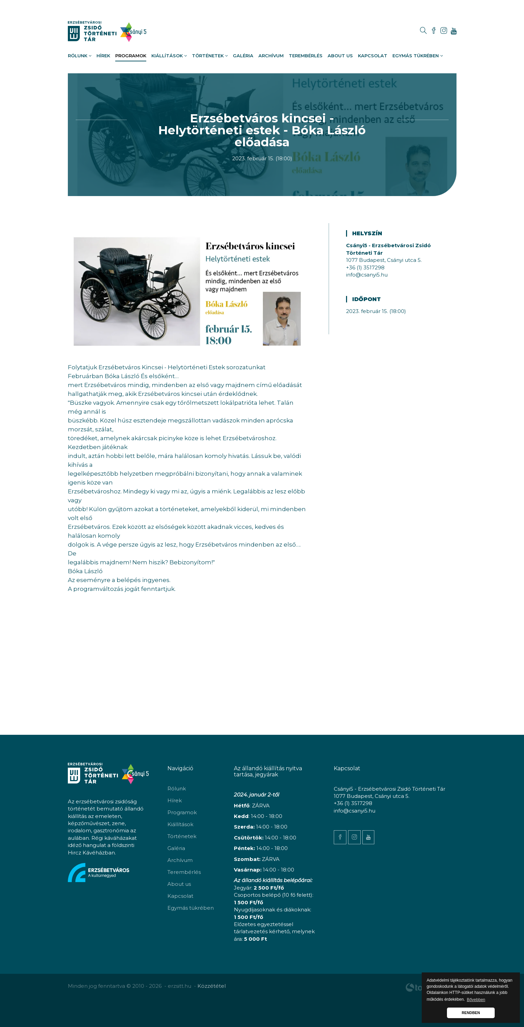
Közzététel (211, 986)
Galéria (243, 55)
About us (340, 55)
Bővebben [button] (476, 999)
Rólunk (79, 55)
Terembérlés (306, 55)
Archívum (271, 55)
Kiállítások (169, 55)
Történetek (210, 55)
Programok (130, 55)
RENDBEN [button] (471, 1013)
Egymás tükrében (417, 55)
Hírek (103, 55)
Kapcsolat (372, 55)
